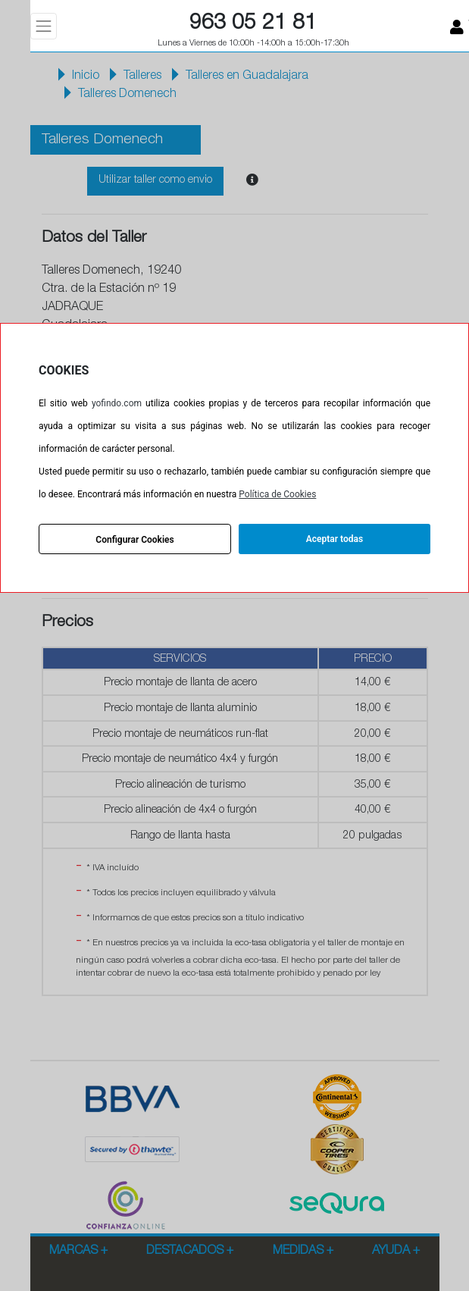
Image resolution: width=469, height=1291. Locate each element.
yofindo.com (117, 403)
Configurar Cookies (134, 539)
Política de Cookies (277, 494)
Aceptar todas (334, 539)
